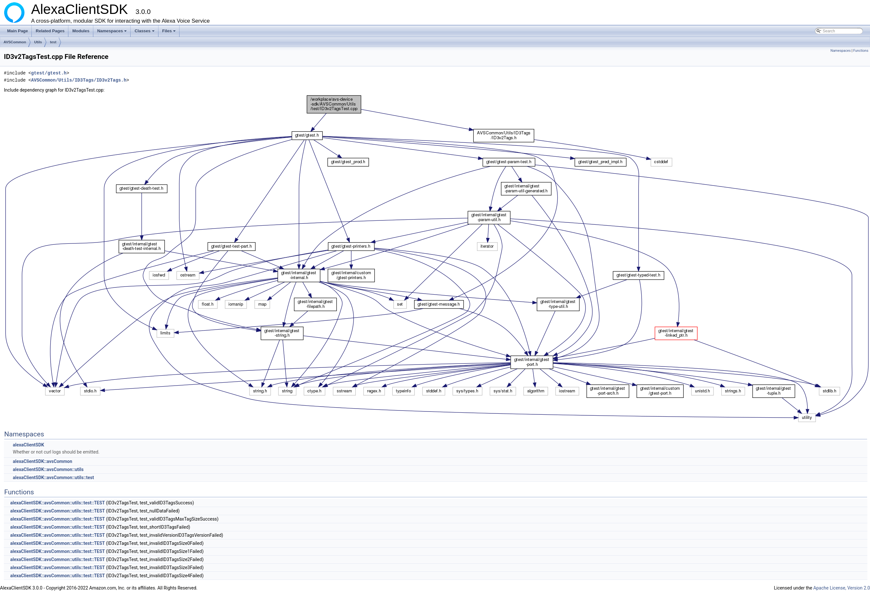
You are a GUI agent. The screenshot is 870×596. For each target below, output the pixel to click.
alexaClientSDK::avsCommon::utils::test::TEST (57, 502)
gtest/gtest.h (48, 73)
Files (169, 32)
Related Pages (50, 30)
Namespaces (112, 32)
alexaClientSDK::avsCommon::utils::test (53, 477)
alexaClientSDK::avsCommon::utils (48, 469)
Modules (80, 30)
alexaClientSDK (28, 444)
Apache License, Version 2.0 (841, 587)
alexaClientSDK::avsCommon (42, 461)
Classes (144, 32)
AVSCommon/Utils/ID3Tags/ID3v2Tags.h (78, 80)
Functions (860, 51)
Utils (38, 42)
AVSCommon (15, 42)
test (53, 42)
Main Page (17, 30)
